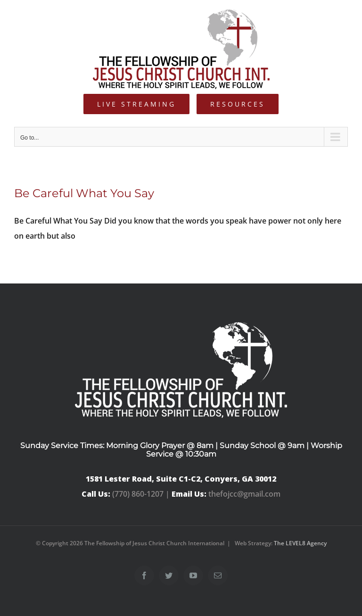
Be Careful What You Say (84, 193)
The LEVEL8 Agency (300, 543)
